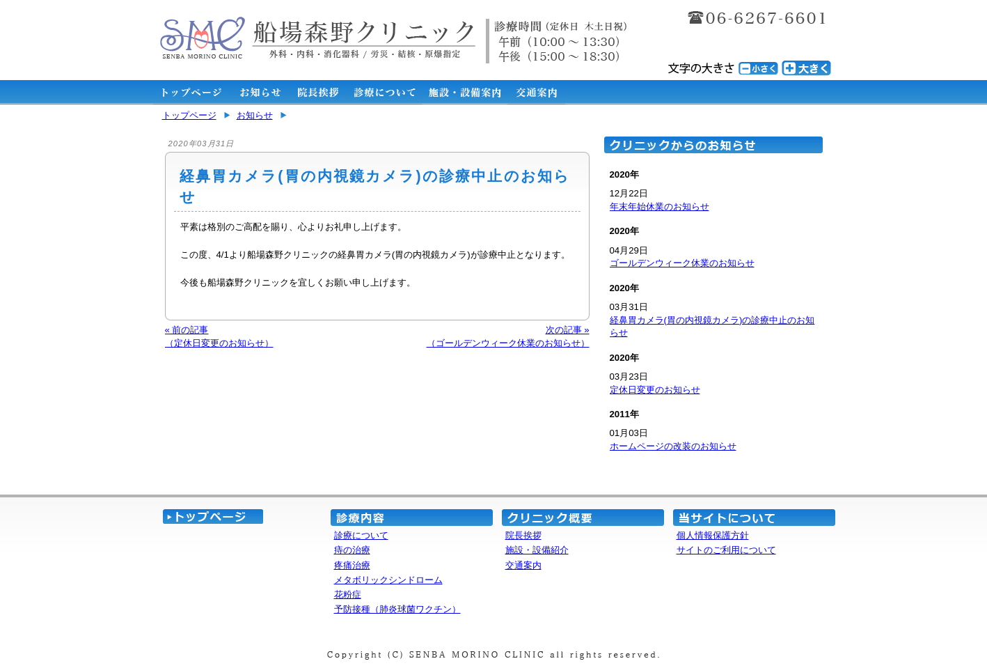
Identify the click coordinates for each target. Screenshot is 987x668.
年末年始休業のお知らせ (659, 206)
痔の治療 (352, 550)
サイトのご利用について (726, 550)
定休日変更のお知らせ (655, 390)
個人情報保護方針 (713, 535)
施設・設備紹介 (537, 550)
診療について (361, 535)
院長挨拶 (523, 535)
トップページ (189, 115)
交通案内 (523, 565)
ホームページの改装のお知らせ (673, 446)
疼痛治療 (352, 565)
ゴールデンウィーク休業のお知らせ (682, 263)
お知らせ (255, 115)
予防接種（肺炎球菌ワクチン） (397, 609)
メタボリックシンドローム (388, 580)
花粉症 (347, 594)
